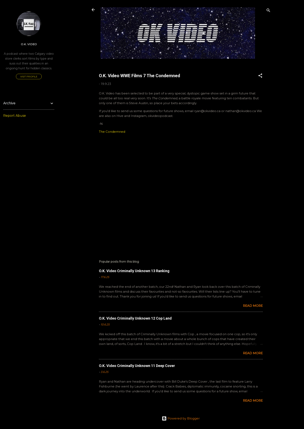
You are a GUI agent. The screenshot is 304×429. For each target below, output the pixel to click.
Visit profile (28, 76)
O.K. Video (29, 44)
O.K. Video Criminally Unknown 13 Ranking (134, 271)
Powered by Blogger (181, 418)
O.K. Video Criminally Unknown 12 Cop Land (135, 318)
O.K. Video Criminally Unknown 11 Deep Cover (137, 366)
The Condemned (112, 132)
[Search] (268, 11)
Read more (253, 306)
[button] (260, 76)
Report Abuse (14, 116)
